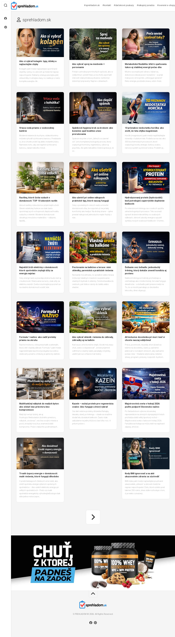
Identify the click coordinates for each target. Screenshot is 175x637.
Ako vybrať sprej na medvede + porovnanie (88, 66)
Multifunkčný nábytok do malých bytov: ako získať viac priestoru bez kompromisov (39, 406)
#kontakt (101, 5)
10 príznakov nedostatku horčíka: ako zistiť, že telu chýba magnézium (144, 129)
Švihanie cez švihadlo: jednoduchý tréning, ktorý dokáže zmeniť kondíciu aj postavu (145, 270)
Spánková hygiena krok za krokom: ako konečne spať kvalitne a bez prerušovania (92, 131)
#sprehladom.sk (86, 5)
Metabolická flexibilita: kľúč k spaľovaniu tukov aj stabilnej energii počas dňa (146, 66)
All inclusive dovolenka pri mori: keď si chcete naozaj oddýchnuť (145, 339)
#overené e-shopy (160, 5)
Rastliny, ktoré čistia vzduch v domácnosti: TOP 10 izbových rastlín (38, 199)
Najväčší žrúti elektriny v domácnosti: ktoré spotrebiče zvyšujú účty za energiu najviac (38, 270)
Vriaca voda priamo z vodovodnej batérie (36, 129)
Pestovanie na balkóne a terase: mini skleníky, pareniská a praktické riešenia (92, 269)
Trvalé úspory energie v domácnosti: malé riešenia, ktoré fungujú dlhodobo (39, 475)
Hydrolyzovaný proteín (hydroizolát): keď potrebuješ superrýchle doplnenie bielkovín (145, 200)
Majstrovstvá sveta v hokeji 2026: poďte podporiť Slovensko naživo (142, 405)
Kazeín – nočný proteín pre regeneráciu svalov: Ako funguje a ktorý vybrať (92, 405)
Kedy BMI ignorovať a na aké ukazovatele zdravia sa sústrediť (142, 475)
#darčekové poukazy (118, 5)
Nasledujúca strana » (93, 517)
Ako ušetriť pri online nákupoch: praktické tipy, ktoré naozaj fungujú (90, 199)
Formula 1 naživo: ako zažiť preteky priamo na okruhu (37, 339)
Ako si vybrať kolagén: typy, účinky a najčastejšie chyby (37, 63)
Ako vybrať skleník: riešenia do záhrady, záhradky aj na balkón (92, 339)
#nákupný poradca (140, 5)
